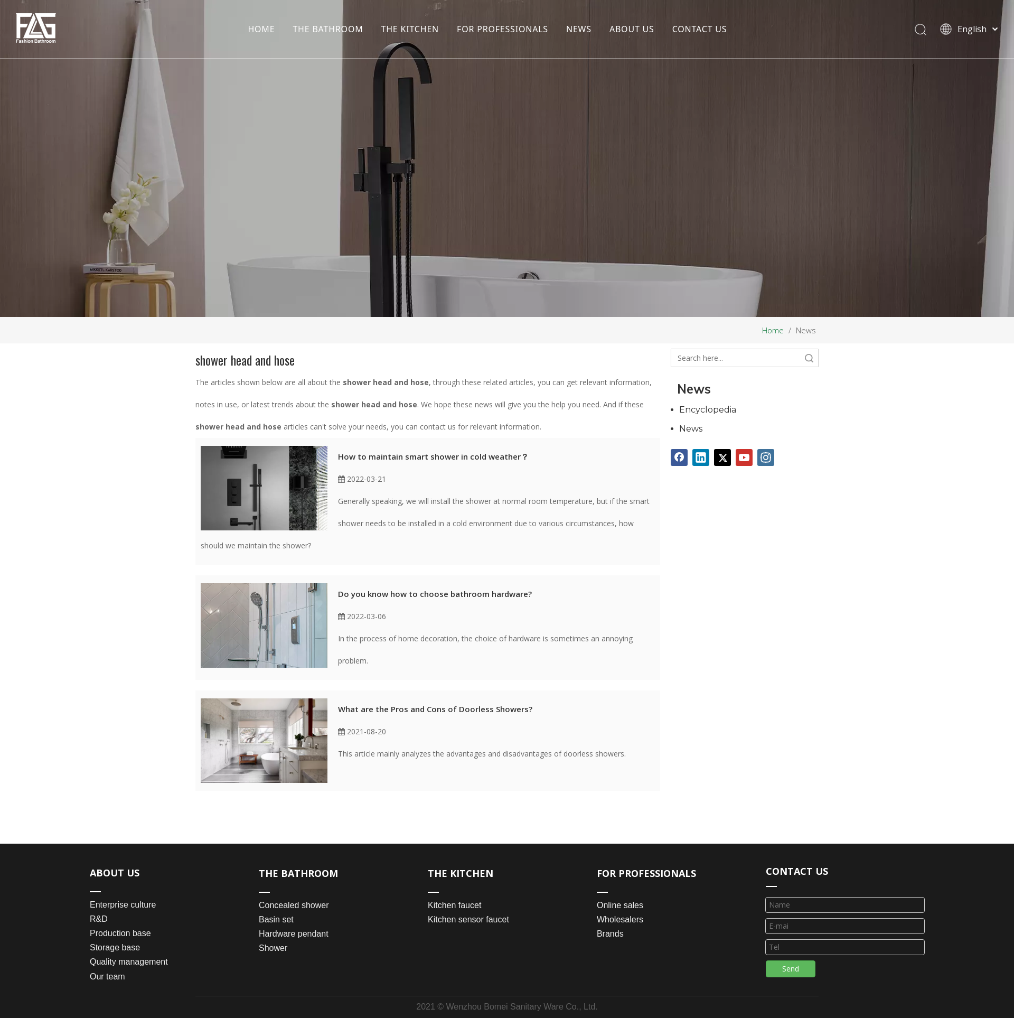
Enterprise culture (123, 904)
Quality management (129, 961)
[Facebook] (679, 457)
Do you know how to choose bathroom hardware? (435, 594)
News (690, 429)
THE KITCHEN (410, 29)
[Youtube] (744, 457)
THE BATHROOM (328, 29)
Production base (120, 933)
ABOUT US (631, 29)
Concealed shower (294, 905)
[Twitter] (722, 457)
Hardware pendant (293, 933)
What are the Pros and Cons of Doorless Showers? (435, 709)
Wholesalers (620, 919)
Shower (273, 948)
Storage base (115, 947)
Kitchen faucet (454, 905)
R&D (99, 918)
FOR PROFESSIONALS (502, 29)
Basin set (276, 919)
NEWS (579, 29)
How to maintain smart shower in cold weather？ (433, 456)
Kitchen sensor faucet (468, 919)
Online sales (620, 905)
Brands (610, 933)
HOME (261, 29)
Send (790, 969)
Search (809, 358)
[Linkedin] (700, 457)
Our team (107, 976)
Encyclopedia (707, 410)
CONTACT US (699, 29)
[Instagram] (765, 457)
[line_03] (771, 885)
